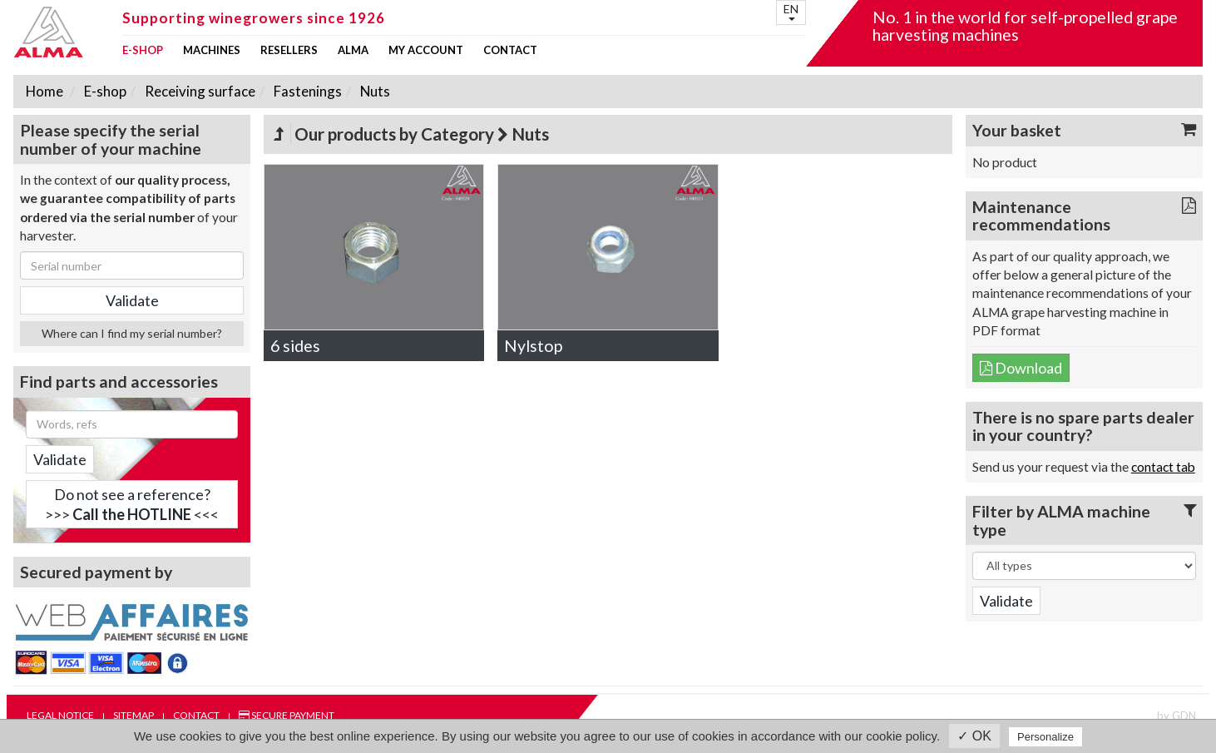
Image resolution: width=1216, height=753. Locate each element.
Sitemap (133, 715)
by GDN (1176, 715)
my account (425, 50)
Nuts (374, 91)
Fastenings (306, 91)
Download (1021, 368)
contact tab (1163, 466)
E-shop (142, 50)
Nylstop (533, 345)
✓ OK (974, 736)
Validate (60, 459)
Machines (211, 50)
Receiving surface (198, 91)
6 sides (295, 345)
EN (790, 11)
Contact (510, 50)
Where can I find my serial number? (132, 333)
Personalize (1045, 737)
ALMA (353, 50)
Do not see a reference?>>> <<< (132, 504)
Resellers (289, 50)
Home (44, 91)
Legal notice (60, 715)
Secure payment (286, 715)
